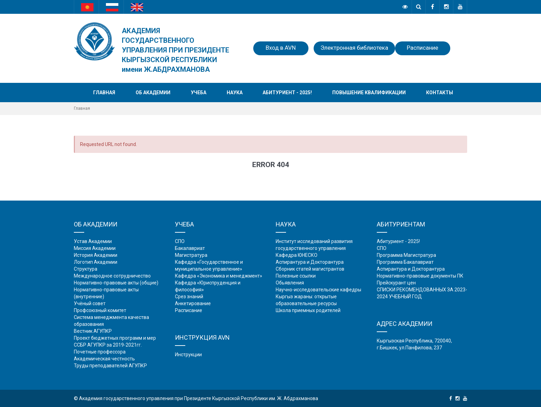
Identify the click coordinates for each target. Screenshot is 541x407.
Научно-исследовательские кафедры (318, 289)
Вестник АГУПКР (93, 331)
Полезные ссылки (296, 276)
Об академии (153, 92)
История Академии (95, 255)
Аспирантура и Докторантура (310, 262)
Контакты (439, 92)
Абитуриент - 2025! (287, 92)
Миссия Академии (95, 248)
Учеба (198, 92)
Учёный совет (90, 303)
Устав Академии (93, 241)
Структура (85, 269)
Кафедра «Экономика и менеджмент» (218, 276)
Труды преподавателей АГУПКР (110, 365)
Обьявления (290, 282)
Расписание (422, 47)
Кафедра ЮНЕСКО (296, 255)
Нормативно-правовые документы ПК (420, 276)
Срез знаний (189, 296)
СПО (180, 241)
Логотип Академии (95, 262)
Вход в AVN (281, 47)
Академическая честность (104, 358)
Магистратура (191, 255)
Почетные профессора (100, 352)
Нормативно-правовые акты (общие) (116, 282)
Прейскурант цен (396, 282)
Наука (235, 92)
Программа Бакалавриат (405, 262)
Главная (104, 92)
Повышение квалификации (369, 92)
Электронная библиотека (354, 47)
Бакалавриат (190, 248)
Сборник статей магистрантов (310, 269)
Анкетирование (193, 303)
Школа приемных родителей (308, 310)
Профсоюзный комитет (100, 310)
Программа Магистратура (406, 255)
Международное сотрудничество (112, 276)
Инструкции (188, 354)
